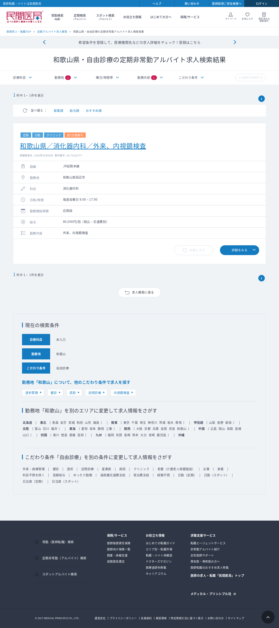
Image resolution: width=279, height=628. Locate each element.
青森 (55, 422)
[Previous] (44, 42)
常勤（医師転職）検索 (58, 542)
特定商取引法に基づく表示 (187, 618)
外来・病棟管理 (34, 469)
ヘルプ (157, 3)
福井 (54, 428)
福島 (96, 422)
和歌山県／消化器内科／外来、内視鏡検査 (83, 146)
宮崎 (152, 435)
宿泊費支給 (141, 475)
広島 (214, 428)
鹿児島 (161, 435)
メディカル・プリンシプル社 (211, 593)
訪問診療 (94, 392)
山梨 (212, 422)
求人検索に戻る (143, 292)
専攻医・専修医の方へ (205, 561)
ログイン (262, 3)
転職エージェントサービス (208, 543)
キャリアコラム (156, 573)
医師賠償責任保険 (119, 543)
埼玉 (143, 422)
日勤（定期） (187, 475)
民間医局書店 (116, 561)
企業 (206, 469)
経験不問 (163, 475)
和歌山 (182, 428)
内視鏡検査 (122, 392)
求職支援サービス (203, 535)
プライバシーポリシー (123, 618)
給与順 (74, 110)
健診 (54, 392)
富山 (38, 428)
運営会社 (100, 618)
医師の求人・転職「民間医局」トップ (217, 575)
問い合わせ (192, 3)
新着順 (58, 110)
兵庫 (156, 428)
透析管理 (31, 392)
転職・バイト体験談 (159, 555)
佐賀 (119, 435)
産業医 (106, 469)
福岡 (111, 435)
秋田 (80, 422)
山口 (26, 435)
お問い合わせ (216, 618)
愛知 (84, 428)
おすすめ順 (94, 110)
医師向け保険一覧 (119, 549)
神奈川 (152, 422)
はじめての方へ (161, 17)
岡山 (222, 428)
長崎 (127, 435)
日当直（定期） (34, 481)
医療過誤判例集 (156, 567)
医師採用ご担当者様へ (227, 3)
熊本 (135, 435)
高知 (80, 435)
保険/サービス (190, 17)
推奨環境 (161, 618)
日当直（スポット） (66, 481)
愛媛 (72, 435)
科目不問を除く (34, 475)
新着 (221, 469)
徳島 (64, 435)
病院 (122, 469)
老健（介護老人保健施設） (176, 469)
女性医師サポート (202, 555)
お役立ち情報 (132, 17)
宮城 (71, 422)
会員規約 (146, 618)
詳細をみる (240, 250)
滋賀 (164, 428)
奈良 (172, 428)
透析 (70, 469)
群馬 (178, 422)
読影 (73, 392)
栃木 (170, 422)
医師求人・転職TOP (19, 32)
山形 (88, 422)
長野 (220, 422)
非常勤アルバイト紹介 (205, 549)
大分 (143, 435)
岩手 (63, 422)
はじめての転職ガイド (160, 543)
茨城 (162, 422)
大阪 (139, 428)
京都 (147, 428)
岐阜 (93, 428)
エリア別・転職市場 (159, 549)
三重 (109, 428)
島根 (238, 428)
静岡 (101, 428)
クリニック (142, 469)
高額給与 (59, 475)
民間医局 (25, 17)
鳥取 (230, 428)
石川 (46, 428)
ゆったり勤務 (82, 475)
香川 (56, 435)
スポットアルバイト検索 (59, 574)
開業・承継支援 (117, 555)
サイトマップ (236, 618)
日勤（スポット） (216, 475)
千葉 (134, 422)
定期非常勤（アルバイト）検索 (64, 558)
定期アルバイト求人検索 (52, 32)
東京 (126, 422)
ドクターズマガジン (159, 561)
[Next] (235, 42)
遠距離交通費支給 (113, 475)
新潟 (228, 422)
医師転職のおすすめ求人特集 (210, 567)
